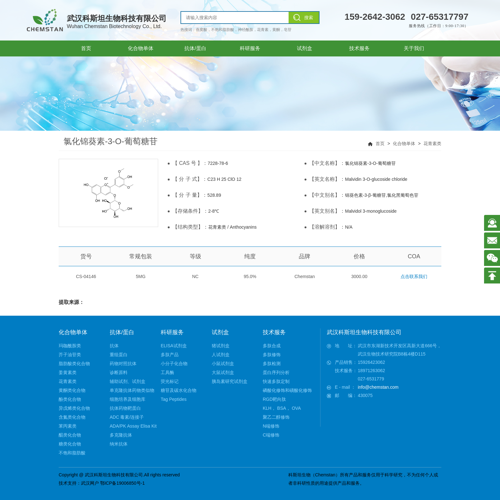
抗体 (114, 345)
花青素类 (432, 143)
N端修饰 (271, 426)
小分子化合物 (174, 363)
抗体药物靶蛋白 (125, 408)
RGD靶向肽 (274, 399)
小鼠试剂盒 (223, 363)
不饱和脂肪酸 (72, 452)
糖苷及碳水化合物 (178, 390)
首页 (380, 143)
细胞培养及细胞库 (127, 399)
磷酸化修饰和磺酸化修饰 (287, 390)
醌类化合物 (70, 435)
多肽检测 (272, 363)
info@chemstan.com (378, 387)
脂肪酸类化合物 (74, 363)
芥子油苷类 (70, 354)
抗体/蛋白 (122, 332)
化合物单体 (404, 143)
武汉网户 (90, 483)
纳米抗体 (119, 443)
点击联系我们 (414, 276)
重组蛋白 (119, 354)
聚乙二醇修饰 (276, 417)
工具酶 (167, 372)
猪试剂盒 (221, 345)
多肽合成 (272, 345)
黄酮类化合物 (72, 390)
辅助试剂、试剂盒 (127, 381)
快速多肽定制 (276, 381)
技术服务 (274, 332)
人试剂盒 (221, 354)
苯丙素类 (68, 426)
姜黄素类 (68, 372)
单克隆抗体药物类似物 (132, 390)
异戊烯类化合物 (74, 408)
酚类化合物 (70, 399)
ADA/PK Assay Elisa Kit (133, 426)
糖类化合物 (70, 443)
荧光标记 (170, 381)
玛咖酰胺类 (70, 345)
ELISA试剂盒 (174, 345)
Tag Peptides (174, 399)
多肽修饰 (272, 354)
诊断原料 (119, 372)
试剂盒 (220, 332)
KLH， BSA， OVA (282, 408)
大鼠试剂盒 (223, 372)
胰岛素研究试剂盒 (229, 381)
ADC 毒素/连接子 (127, 417)
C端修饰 (271, 435)
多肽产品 (170, 354)
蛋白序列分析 (276, 372)
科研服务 (172, 332)
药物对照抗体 (123, 363)
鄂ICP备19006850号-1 (122, 483)
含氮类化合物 (72, 417)
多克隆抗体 (121, 435)
